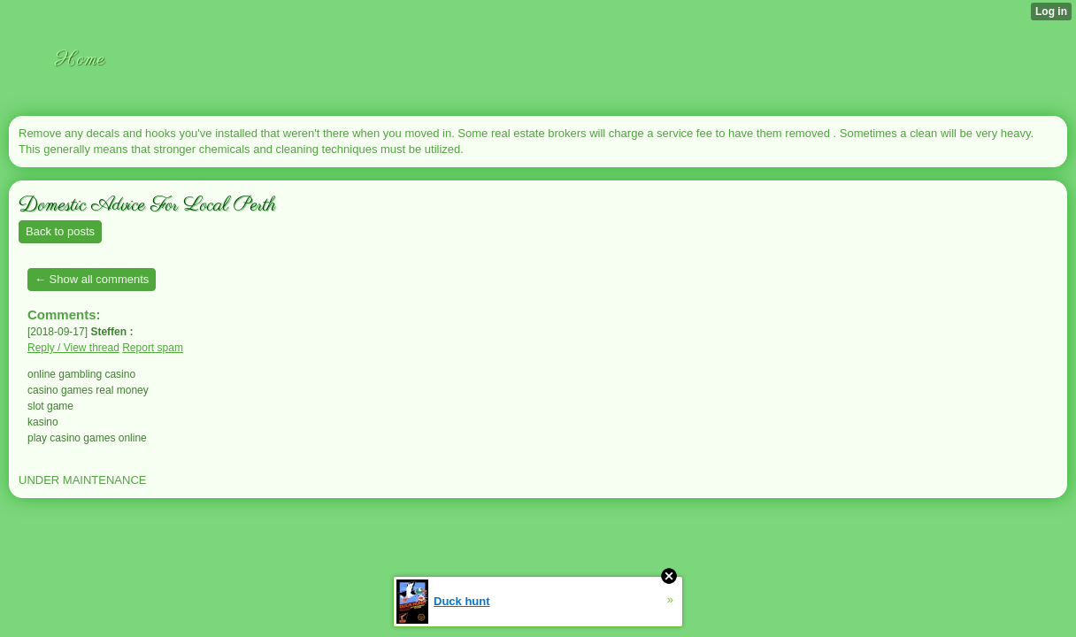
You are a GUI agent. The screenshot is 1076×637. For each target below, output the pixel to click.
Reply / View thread (73, 348)
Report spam (152, 348)
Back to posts (60, 231)
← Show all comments (92, 279)
